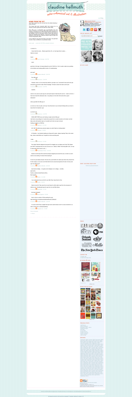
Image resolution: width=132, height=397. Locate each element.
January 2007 (83, 345)
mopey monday (83, 333)
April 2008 (92, 349)
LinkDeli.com (83, 283)
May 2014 (97, 372)
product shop (57, 391)
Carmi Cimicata (40, 59)
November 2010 (91, 359)
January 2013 (83, 368)
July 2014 (86, 373)
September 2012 (98, 366)
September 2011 (87, 362)
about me (81, 391)
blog (78, 391)
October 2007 (95, 347)
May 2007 (86, 346)
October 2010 (83, 359)
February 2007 (90, 345)
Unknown (39, 130)
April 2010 (92, 357)
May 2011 (86, 361)
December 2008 (98, 351)
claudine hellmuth (41, 74)
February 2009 (90, 352)
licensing (51, 391)
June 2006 (99, 341)
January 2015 (83, 374)
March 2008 (86, 349)
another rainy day (84, 332)
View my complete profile (90, 26)
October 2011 (95, 362)
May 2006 (94, 341)
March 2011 (97, 360)
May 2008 (97, 349)
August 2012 (91, 366)
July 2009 (96, 353)
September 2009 (87, 355)
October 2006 (83, 344)
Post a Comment (34, 211)
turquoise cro (40, 208)
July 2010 (86, 358)
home (89, 391)
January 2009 (83, 352)
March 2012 (86, 364)
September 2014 (98, 373)
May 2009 (86, 353)
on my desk (83, 330)
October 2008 (83, 351)
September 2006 (95, 342)
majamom (39, 125)
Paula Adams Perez (41, 150)
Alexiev (38, 177)
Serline (38, 182)
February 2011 (90, 360)
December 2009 (87, 356)
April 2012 (92, 364)
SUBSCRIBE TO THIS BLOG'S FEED (88, 382)
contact (86, 391)
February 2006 (98, 340)
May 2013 (86, 369)
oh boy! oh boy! (83, 331)
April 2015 (97, 374)
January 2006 (91, 340)
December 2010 (98, 359)
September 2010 (98, 358)
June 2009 (91, 353)
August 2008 (91, 350)
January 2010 (94, 356)
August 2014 (91, 373)
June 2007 (91, 346)
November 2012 (91, 367)
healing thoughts (84, 328)
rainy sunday (83, 335)
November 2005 (99, 339)
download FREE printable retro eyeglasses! (92, 62)
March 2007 (97, 345)
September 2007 (87, 347)
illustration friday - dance (85, 327)
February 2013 (90, 368)
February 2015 (90, 374)
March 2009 (97, 352)
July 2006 (82, 342)
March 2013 (97, 368)
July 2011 (96, 361)
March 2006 (83, 341)
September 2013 (87, 370)
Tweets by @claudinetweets (92, 165)
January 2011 (83, 360)
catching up (83, 325)
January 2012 (94, 363)
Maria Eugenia (40, 194)
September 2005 (84, 339)
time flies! (82, 329)
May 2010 (97, 357)
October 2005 (92, 339)
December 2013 (87, 371)
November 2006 (91, 344)
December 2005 (84, 340)
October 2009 (95, 355)
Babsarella (39, 189)
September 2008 (98, 350)
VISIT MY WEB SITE (86, 257)
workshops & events (65, 391)
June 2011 (91, 361)
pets (33, 43)
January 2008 (94, 348)
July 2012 (86, 366)
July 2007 (96, 346)
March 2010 (86, 357)
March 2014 (86, 372)
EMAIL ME (84, 256)
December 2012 (98, 367)
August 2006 (88, 342)
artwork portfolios (45, 391)
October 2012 (83, 367)
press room (73, 391)
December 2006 (98, 344)
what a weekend (84, 326)
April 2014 (92, 372)
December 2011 (87, 363)
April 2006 (89, 341)
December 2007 (87, 348)
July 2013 (96, 369)
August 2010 (91, 358)
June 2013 (91, 369)
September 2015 (84, 375)
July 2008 (86, 350)
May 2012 (97, 364)
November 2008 (91, 351)
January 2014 (94, 371)
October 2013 (95, 370)
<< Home (33, 213)
